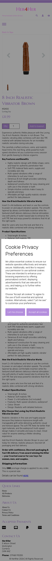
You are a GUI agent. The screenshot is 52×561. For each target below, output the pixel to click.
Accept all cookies (38, 312)
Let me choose (15, 312)
